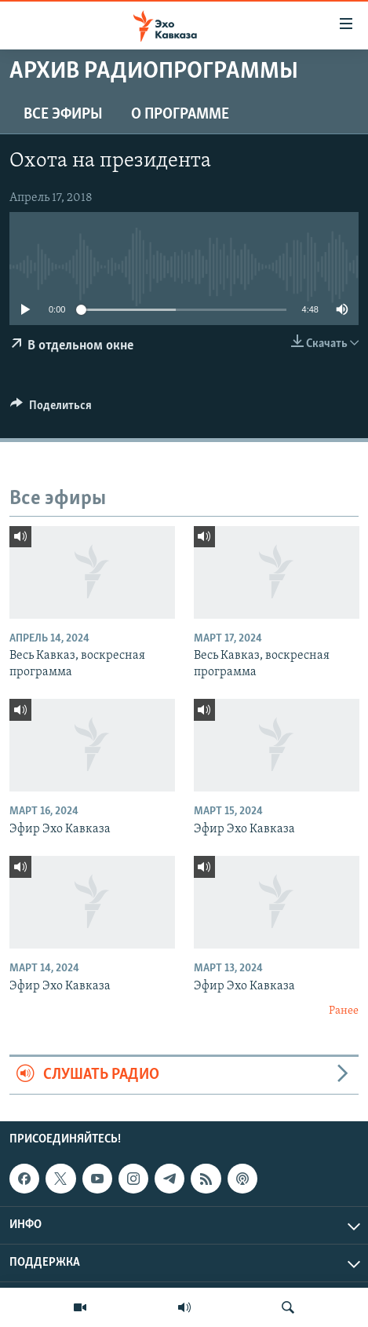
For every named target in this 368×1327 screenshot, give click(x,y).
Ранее (344, 1011)
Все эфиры (63, 114)
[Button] (51, 409)
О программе (180, 114)
